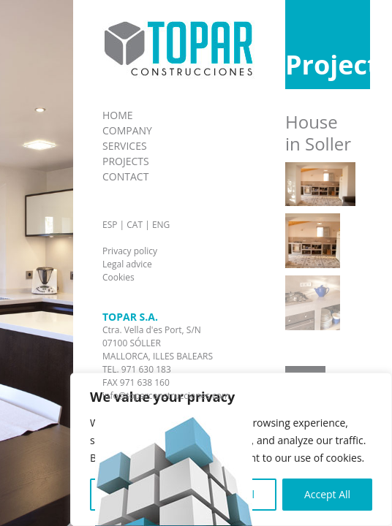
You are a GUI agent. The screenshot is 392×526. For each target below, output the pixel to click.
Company (127, 130)
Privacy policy (129, 251)
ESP (109, 224)
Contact (125, 176)
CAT (135, 224)
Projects (125, 161)
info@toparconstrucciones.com (166, 395)
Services (124, 146)
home (117, 115)
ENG (161, 224)
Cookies (118, 277)
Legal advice (127, 264)
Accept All (327, 494)
